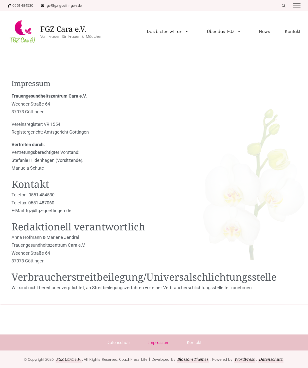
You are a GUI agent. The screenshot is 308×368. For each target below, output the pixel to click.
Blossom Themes (192, 359)
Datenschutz (119, 342)
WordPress (244, 359)
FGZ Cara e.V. (63, 29)
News (264, 31)
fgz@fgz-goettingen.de (64, 5)
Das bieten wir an (165, 31)
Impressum (158, 342)
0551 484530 (23, 5)
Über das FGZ (221, 31)
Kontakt (292, 31)
